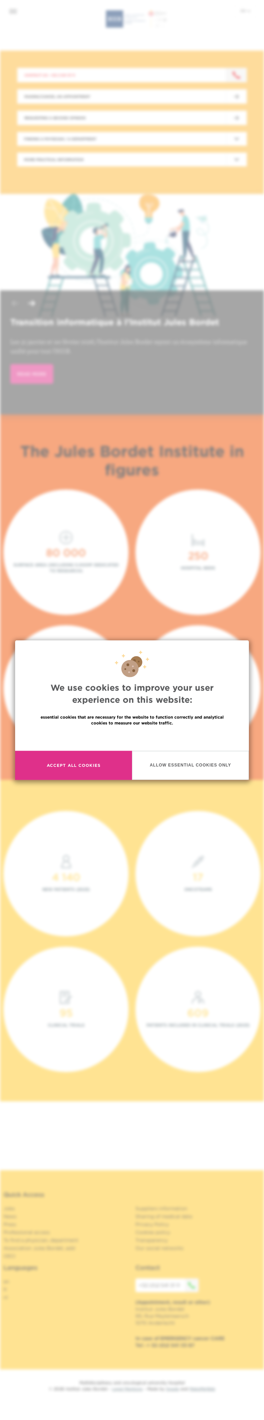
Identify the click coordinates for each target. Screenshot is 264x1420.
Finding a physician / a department (60, 139)
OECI (9, 1256)
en (245, 11)
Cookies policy (152, 1232)
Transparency (151, 1240)
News (9, 1216)
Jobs (9, 1208)
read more (31, 374)
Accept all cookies (74, 765)
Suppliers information (161, 1208)
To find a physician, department (40, 1240)
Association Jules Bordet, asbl (39, 1248)
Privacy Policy (152, 1224)
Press (9, 1224)
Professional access (26, 1232)
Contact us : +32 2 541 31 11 (49, 75)
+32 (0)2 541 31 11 (169, 1285)
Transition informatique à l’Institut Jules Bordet (114, 322)
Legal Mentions (127, 1388)
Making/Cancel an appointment (57, 96)
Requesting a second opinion (55, 118)
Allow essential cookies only (190, 765)
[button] (15, 304)
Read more (132, 737)
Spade (172, 1388)
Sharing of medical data (163, 1216)
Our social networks (159, 1248)
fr (5, 1289)
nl (5, 1297)
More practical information (54, 159)
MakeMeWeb (202, 1388)
